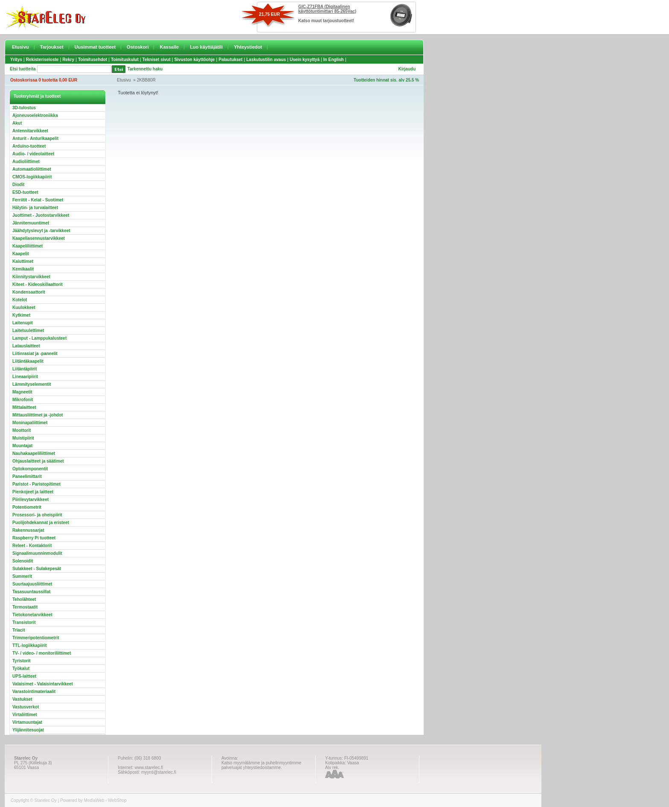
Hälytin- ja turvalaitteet (35, 207)
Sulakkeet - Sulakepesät (36, 568)
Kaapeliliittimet (27, 246)
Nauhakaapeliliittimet (33, 453)
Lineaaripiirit (25, 376)
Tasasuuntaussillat (31, 591)
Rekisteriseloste (42, 59)
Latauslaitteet (26, 346)
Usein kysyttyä (305, 59)
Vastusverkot (25, 707)
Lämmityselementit (31, 384)
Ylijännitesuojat (28, 730)
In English (333, 59)
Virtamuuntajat (27, 722)
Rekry (68, 59)
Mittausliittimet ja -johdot (37, 415)
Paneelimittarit (27, 476)
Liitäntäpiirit (24, 369)
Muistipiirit (23, 438)
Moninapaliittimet (29, 422)
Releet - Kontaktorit (32, 545)
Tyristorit (21, 660)
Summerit (22, 576)
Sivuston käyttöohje (194, 59)
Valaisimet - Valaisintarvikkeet (42, 684)
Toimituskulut (125, 59)
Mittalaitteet (24, 407)
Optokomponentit (30, 468)
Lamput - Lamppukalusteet (39, 338)
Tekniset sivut (157, 59)
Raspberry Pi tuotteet (33, 538)
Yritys (16, 59)
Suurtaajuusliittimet (32, 584)
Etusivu (20, 47)
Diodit (18, 184)
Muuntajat (22, 445)
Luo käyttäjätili (206, 47)
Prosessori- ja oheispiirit (37, 515)
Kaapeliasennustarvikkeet (38, 238)
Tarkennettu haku (145, 69)
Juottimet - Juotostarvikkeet (40, 215)
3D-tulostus (24, 107)
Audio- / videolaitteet (33, 153)
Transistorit (23, 622)
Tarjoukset (52, 47)
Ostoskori (137, 47)
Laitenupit (22, 322)
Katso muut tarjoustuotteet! (326, 20)
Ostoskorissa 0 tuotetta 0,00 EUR (43, 80)
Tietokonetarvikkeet (32, 614)
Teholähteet (24, 599)
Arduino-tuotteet (29, 146)
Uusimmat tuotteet (95, 47)
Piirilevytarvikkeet (30, 499)
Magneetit (22, 392)
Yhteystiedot (248, 47)
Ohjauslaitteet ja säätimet (38, 461)
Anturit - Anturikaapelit (35, 138)
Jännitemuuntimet (30, 223)
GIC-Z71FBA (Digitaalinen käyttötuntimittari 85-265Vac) (327, 9)
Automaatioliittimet (31, 169)
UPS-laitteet (24, 676)
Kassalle (169, 47)
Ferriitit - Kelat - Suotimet (37, 200)
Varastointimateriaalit (33, 691)
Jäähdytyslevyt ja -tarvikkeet (41, 230)
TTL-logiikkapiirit (29, 645)
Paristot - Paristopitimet (36, 484)
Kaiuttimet (22, 261)
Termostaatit (25, 607)
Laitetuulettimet (28, 330)
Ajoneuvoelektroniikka (35, 115)
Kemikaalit (23, 269)
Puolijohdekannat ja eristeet (40, 522)
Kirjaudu (407, 69)
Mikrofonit (22, 399)
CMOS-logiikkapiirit (32, 177)
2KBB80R (146, 80)
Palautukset (230, 59)
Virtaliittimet (24, 714)
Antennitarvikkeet (30, 130)
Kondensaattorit (28, 292)
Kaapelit (20, 253)
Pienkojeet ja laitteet (32, 491)
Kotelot (19, 299)
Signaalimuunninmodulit (37, 553)
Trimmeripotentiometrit (35, 637)
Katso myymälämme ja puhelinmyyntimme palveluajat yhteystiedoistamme (261, 765)
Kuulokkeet (23, 307)
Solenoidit (22, 561)
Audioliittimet (26, 161)
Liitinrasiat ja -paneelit (35, 353)
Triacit (18, 630)
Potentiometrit (26, 507)
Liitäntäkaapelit (28, 361)
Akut (17, 123)
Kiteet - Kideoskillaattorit (37, 284)
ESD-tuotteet (25, 192)
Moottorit (21, 430)
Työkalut (20, 668)
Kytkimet (21, 315)
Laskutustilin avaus (266, 59)
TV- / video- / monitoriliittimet (41, 653)
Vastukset (22, 699)
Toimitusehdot (92, 59)
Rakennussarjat (28, 530)
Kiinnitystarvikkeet (31, 276)
